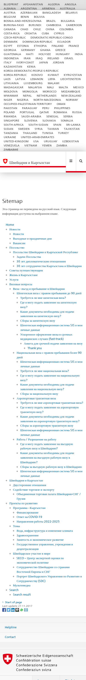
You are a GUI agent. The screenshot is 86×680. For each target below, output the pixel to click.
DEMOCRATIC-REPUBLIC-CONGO (52, 37)
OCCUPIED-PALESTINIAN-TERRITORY (28, 104)
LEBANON (36, 79)
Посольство (17, 237)
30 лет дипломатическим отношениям (41, 251)
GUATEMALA (12, 54)
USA (36, 141)
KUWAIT (53, 75)
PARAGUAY (29, 108)
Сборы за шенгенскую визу (37, 310)
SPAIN (57, 124)
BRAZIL (51, 21)
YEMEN (47, 145)
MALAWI (53, 83)
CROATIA (31, 33)
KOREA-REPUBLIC (15, 75)
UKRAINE (10, 137)
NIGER (8, 99)
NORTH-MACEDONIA (47, 99)
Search (14, 580)
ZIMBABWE (11, 149)
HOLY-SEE (45, 54)
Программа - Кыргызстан (29, 498)
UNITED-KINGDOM (16, 141)
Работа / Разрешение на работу (36, 429)
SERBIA (68, 116)
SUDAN (8, 129)
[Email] (26, 600)
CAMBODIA (53, 25)
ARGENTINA (29, 8)
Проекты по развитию (23, 493)
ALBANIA (10, 8)
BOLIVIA (39, 16)
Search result (22, 584)
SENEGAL (52, 116)
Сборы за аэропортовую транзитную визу (46, 415)
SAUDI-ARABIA (31, 116)
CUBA (45, 33)
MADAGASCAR (13, 87)
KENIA (31, 66)
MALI (50, 87)
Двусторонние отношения (29, 475)
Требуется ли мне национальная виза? (44, 361)
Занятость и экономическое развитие (40, 530)
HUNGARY (63, 54)
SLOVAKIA (49, 120)
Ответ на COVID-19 (29, 507)
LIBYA (51, 79)
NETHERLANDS (46, 95)
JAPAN (43, 62)
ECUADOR (64, 41)
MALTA (63, 87)
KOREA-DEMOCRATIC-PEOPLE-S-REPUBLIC (31, 70)
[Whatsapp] (22, 600)
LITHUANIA (11, 83)
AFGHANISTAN (33, 4)
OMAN (61, 104)
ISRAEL (68, 58)
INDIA (79, 54)
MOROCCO (49, 91)
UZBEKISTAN (70, 141)
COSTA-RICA (12, 33)
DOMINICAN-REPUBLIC (37, 41)
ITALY (7, 62)
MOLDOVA (11, 91)
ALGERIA (54, 4)
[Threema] (17, 600)
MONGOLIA (30, 91)
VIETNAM (30, 145)
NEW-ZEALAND (71, 95)
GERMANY (28, 50)
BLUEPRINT (11, 4)
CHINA (50, 29)
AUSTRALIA (67, 8)
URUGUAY (50, 141)
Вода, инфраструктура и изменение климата (45, 521)
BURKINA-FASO (14, 25)
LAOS (7, 79)
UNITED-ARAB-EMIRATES (37, 137)
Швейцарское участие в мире (31, 543)
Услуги (13, 269)
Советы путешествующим (26, 260)
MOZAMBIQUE (70, 91)
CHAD (24, 29)
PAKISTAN (10, 108)
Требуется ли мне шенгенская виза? (43, 288)
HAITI (29, 54)
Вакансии (19, 233)
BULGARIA (68, 21)
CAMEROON (74, 25)
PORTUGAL (27, 112)
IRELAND (53, 58)
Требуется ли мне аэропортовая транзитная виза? (51, 393)
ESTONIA (23, 46)
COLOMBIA (66, 29)
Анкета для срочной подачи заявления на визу (53, 333)
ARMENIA (48, 8)
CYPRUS (59, 33)
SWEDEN (24, 129)
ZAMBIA (61, 145)
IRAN (27, 58)
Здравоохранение (28, 525)
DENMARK (11, 41)
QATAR (44, 112)
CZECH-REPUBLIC (15, 37)
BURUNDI (35, 25)
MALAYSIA (35, 87)
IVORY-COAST (25, 62)
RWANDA (10, 116)
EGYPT (8, 46)
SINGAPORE (11, 120)
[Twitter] (9, 600)
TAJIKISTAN (72, 129)
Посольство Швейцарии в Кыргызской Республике (45, 242)
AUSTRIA (10, 12)
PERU (45, 108)
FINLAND (58, 46)
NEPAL (27, 95)
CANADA (10, 29)
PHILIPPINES (62, 108)
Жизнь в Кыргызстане (23, 265)
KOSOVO (37, 75)
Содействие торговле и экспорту (33, 479)
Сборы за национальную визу (39, 384)
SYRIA (39, 129)
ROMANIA (60, 112)
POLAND (9, 112)
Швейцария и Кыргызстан (26, 470)
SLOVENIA (30, 120)
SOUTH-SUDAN (38, 124)
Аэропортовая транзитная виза (36, 388)
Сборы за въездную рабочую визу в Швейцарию (51, 457)
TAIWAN (53, 129)
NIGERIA (22, 99)
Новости (14, 219)
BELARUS (72, 12)
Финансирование (27, 502)
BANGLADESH (51, 12)
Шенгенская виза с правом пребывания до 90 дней (49, 283)
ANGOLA (70, 4)
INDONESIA (11, 58)
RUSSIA (77, 112)
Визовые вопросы (20, 274)
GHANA (45, 50)
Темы (16, 516)
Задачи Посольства (29, 247)
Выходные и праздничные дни (32, 228)
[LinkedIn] (13, 600)
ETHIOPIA (40, 46)
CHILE (37, 29)
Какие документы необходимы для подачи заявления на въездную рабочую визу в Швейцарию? (47, 447)
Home (10, 215)
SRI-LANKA (73, 124)
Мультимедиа (22, 575)
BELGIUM (10, 16)
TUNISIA (47, 133)
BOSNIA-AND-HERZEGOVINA (23, 21)
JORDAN (58, 62)
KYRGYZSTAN (73, 75)
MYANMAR (11, 95)
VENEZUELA (11, 145)
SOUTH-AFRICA (14, 124)
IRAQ (39, 58)
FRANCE (74, 46)
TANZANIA (11, 133)
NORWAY (72, 99)
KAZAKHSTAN (13, 66)
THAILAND (30, 133)
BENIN (25, 16)
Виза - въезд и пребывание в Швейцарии (39, 279)
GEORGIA (10, 50)
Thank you (35, 338)
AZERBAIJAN (28, 12)
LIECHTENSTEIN (70, 79)
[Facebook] (4, 600)
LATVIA (20, 79)
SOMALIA (67, 120)
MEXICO (78, 87)
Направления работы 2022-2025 (38, 511)
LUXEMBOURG (33, 83)
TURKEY (63, 133)
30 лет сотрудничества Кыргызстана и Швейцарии (49, 256)
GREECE (60, 50)
